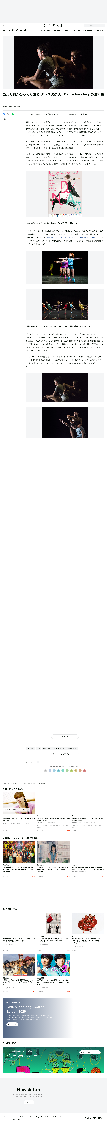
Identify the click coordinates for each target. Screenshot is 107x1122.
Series (79, 32)
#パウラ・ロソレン (47, 750)
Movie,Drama (30, 1118)
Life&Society (50, 1118)
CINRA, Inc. (94, 1120)
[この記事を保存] (4, 121)
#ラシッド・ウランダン (72, 750)
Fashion (20, 1121)
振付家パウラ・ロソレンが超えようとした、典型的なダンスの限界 (72, 239)
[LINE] (25, 32)
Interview (65, 32)
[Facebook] (17, 32)
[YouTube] (21, 32)
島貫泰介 (11, 108)
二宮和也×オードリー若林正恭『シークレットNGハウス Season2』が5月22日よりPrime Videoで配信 (53, 984)
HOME (4, 785)
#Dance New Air (30, 750)
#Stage (38, 750)
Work (57, 1118)
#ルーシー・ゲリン (59, 750)
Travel (14, 1121)
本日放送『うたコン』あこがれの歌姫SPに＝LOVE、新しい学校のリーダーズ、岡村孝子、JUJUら (87, 943)
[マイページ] (7, 26)
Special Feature (88, 32)
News (48, 32)
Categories (56, 32)
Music (14, 1118)
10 (84, 772)
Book (43, 1118)
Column (72, 32)
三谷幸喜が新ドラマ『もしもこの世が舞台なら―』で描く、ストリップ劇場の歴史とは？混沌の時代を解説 (19, 871)
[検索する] (83, 26)
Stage (9, 785)
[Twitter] (10, 32)
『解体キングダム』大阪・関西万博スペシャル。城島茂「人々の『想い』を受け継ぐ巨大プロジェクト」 (19, 984)
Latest (43, 32)
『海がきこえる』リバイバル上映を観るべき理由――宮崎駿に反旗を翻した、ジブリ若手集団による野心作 (53, 871)
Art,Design (20, 1118)
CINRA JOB (100, 32)
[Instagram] (13, 32)
